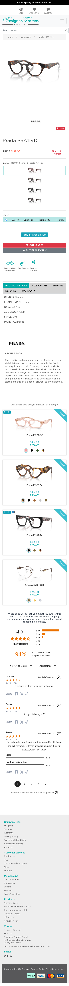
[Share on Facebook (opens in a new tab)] (16, 694)
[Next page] (52, 784)
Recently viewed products (17, 906)
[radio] (49, 630)
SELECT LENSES (34, 245)
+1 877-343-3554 (13, 930)
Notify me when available (34, 235)
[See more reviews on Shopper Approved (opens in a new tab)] (26, 694)
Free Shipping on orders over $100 (34, 3)
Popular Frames (12, 914)
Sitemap (8, 870)
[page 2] (24, 784)
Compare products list (15, 910)
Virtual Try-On (11, 921)
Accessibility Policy (14, 844)
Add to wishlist (57, 152)
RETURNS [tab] (10, 291)
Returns (8, 829)
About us (8, 847)
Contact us (9, 856)
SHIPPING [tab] (58, 285)
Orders (7, 887)
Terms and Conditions (15, 840)
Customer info (11, 879)
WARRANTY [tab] (28, 291)
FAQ (6, 860)
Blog (6, 867)
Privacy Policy (11, 836)
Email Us (8, 933)
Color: (7, 163)
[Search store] (35, 30)
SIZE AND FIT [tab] (39, 285)
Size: (5, 215)
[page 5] (45, 784)
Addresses (9, 883)
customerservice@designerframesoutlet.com (27, 946)
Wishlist (8, 890)
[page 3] (31, 784)
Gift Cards (9, 917)
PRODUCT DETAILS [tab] (16, 285)
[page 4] (38, 784)
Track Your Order (12, 894)
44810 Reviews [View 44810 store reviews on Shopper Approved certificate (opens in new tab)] (23, 643)
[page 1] (17, 784)
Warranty (8, 833)
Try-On (7, 412)
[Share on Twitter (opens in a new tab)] (22, 694)
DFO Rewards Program (15, 863)
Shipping (8, 825)
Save (60, 128)
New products (11, 903)
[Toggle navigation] (62, 21)
